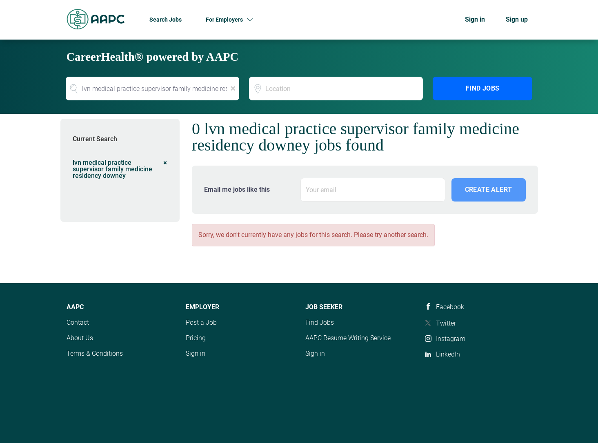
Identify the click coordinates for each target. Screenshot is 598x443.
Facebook (450, 307)
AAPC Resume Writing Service (348, 338)
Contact (78, 322)
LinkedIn (448, 354)
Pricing (196, 338)
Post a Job (201, 322)
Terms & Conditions (95, 353)
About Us (80, 338)
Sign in (475, 19)
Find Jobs (483, 88)
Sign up (517, 19)
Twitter (446, 323)
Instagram (450, 339)
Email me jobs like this (237, 189)
